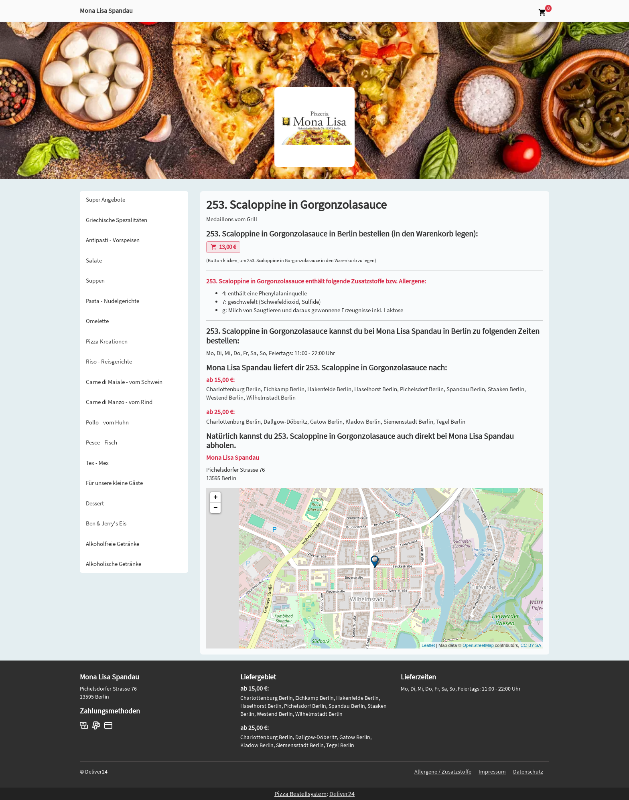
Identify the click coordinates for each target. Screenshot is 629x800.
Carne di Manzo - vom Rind (119, 402)
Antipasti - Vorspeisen (113, 240)
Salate (94, 260)
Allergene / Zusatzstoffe (442, 771)
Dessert (95, 503)
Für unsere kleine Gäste (114, 483)
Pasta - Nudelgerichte (112, 301)
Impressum (492, 771)
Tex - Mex (97, 463)
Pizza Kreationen (107, 341)
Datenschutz (528, 771)
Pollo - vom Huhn (107, 422)
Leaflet (428, 645)
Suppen (95, 280)
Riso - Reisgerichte (109, 361)
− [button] (215, 508)
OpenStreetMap (478, 645)
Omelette (97, 321)
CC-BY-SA (530, 645)
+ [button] (215, 497)
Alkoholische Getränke (113, 564)
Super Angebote (105, 199)
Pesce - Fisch (101, 442)
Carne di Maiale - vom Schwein (124, 382)
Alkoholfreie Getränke (112, 543)
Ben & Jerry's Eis (106, 523)
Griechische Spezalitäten (116, 220)
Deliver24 (342, 794)
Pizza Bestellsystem (300, 794)
